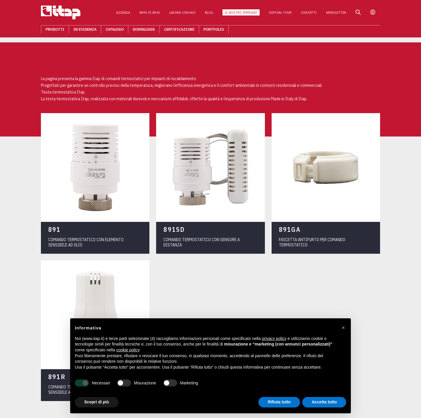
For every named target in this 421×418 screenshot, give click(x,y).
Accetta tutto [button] (324, 402)
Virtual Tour (280, 14)
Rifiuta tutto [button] (279, 402)
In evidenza (84, 31)
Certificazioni (179, 31)
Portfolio (213, 31)
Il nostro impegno (241, 14)
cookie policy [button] (127, 350)
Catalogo (115, 31)
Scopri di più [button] (96, 402)
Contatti (309, 14)
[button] (343, 327)
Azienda (123, 14)
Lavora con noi (182, 14)
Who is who (149, 14)
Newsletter (336, 14)
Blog (209, 14)
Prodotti (55, 31)
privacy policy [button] (274, 338)
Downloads (144, 31)
